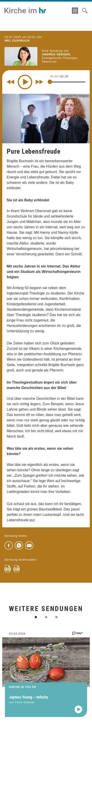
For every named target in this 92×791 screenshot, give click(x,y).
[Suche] (85, 10)
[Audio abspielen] (78, 713)
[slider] (50, 81)
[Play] (25, 82)
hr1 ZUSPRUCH (17, 40)
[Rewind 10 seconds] (10, 82)
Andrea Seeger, (56, 54)
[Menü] (75, 10)
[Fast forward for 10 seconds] (39, 82)
